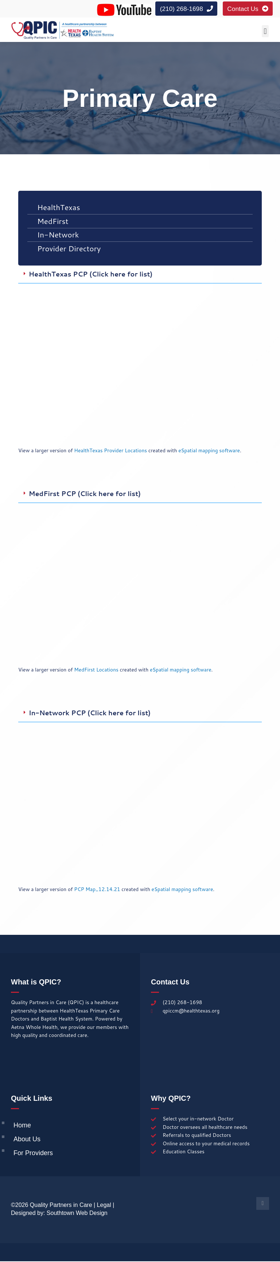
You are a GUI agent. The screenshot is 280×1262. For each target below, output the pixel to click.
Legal (104, 1206)
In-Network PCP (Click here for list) (90, 713)
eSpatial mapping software (209, 451)
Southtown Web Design (77, 1214)
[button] (265, 32)
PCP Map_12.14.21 (97, 889)
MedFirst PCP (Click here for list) (85, 494)
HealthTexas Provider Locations (110, 451)
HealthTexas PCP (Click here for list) (90, 274)
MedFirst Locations (96, 670)
